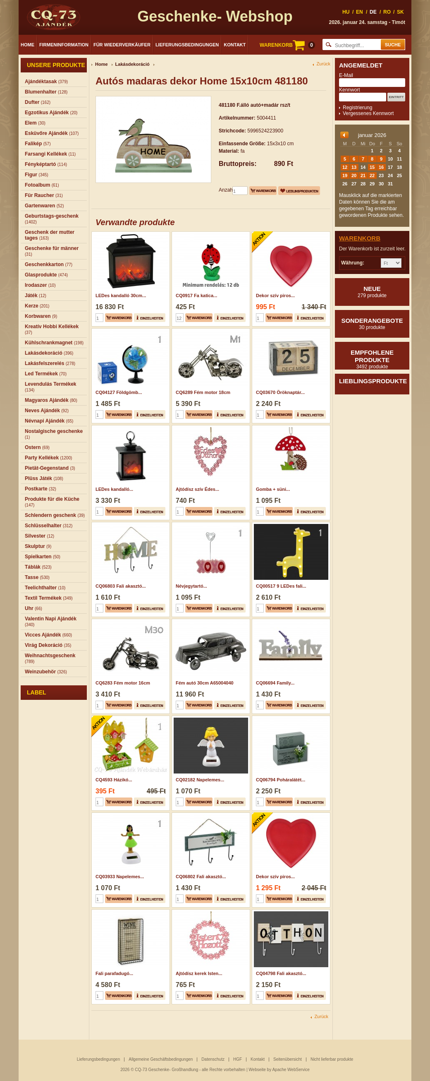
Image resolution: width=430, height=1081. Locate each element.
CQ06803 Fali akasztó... (121, 586)
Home (27, 44)
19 (344, 175)
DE (373, 12)
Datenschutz (213, 1059)
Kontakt (235, 44)
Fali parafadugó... (114, 973)
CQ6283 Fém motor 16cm (123, 682)
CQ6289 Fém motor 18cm (203, 392)
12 (344, 167)
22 (372, 175)
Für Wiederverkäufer (121, 44)
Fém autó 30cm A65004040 (205, 682)
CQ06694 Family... (275, 682)
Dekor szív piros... (275, 295)
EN (359, 12)
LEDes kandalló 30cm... (121, 295)
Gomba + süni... (273, 489)
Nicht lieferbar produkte (332, 1059)
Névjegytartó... (191, 586)
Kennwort (349, 90)
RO (387, 12)
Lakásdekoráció (132, 64)
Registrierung (357, 108)
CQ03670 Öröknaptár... (280, 392)
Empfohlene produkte (372, 359)
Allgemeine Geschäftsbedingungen (161, 1059)
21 (363, 175)
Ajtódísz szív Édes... (197, 489)
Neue (372, 291)
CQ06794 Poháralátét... (280, 779)
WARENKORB (287, 45)
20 (353, 175)
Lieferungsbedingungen (187, 44)
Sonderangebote (372, 323)
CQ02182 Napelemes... (200, 779)
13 (353, 167)
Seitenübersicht (287, 1059)
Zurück (323, 64)
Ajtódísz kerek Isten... (199, 973)
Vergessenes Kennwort (368, 113)
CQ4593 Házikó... (114, 779)
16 (381, 167)
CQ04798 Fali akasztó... (281, 973)
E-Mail (346, 75)
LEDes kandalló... (114, 489)
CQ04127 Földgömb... (119, 392)
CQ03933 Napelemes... (120, 876)
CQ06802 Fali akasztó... (201, 876)
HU (345, 12)
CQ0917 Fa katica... (196, 295)
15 (372, 167)
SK (400, 12)
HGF (237, 1059)
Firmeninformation (63, 44)
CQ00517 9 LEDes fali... (281, 586)
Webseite (257, 1069)
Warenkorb (359, 238)
